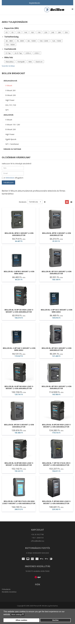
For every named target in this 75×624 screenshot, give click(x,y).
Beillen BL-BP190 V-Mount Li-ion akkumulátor (56, 387)
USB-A (28, 53)
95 (12, 32)
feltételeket (10, 178)
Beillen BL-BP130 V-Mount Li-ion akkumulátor (56, 272)
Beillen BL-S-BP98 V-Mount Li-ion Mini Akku (19, 272)
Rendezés (22, 202)
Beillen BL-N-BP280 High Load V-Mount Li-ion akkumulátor (19, 464)
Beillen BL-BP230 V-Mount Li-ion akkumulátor (19, 425)
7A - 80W (20, 41)
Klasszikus (10, 62)
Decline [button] (55, 620)
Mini (30, 62)
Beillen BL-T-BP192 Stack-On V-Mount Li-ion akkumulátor (56, 464)
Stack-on (39, 62)
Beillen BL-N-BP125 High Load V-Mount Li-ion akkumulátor (19, 311)
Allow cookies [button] (21, 620)
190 (39, 32)
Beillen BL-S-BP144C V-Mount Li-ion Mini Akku (19, 349)
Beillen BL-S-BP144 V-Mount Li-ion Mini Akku (56, 311)
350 (66, 32)
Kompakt (21, 62)
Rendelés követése (9, 592)
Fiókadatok (6, 589)
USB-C (37, 53)
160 (32, 32)
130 (18, 32)
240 (52, 32)
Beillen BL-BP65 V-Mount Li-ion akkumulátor (19, 234)
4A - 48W (9, 41)
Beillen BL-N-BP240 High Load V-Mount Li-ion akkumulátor (56, 425)
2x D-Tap (18, 53)
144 (25, 32)
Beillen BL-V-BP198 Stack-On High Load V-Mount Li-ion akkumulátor (18, 502)
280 (59, 32)
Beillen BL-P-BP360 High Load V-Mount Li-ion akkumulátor (56, 502)
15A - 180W (10, 44)
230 (45, 32)
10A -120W (44, 41)
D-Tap (8, 53)
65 (7, 32)
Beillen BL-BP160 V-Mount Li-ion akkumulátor (56, 349)
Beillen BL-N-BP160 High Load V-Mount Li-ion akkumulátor (19, 387)
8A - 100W (32, 41)
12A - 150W (56, 41)
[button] (6, 32)
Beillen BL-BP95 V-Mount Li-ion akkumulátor (56, 234)
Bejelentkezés (34, 3)
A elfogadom (12, 178)
